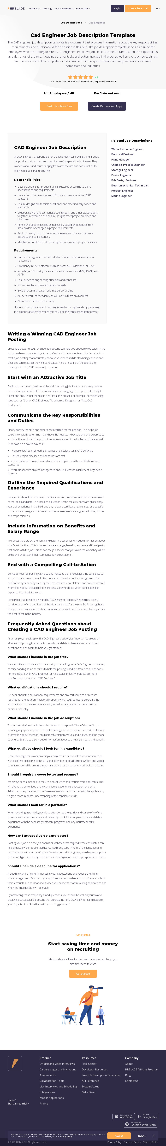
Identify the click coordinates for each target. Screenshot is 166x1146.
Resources (82, 8)
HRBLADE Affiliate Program (141, 1069)
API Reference (90, 1081)
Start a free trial (17, 1103)
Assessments (48, 1075)
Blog (128, 1075)
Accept (119, 1135)
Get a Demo (89, 1092)
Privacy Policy (114, 1142)
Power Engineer (121, 175)
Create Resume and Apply (107, 106)
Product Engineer (122, 190)
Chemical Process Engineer (128, 165)
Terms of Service (132, 1142)
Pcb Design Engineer (124, 180)
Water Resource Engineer (127, 149)
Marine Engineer (121, 196)
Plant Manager (120, 159)
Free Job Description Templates (101, 1075)
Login (117, 8)
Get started (83, 973)
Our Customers (64, 8)
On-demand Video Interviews (57, 1064)
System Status (90, 1086)
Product (34, 8)
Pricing (48, 8)
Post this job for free (59, 106)
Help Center (89, 1064)
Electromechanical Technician (129, 185)
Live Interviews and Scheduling (58, 1086)
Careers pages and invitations (58, 1069)
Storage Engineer (122, 170)
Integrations (47, 1092)
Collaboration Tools (52, 1081)
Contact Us (131, 1081)
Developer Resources (95, 1069)
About (129, 1064)
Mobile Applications (52, 1098)
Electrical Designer (123, 154)
